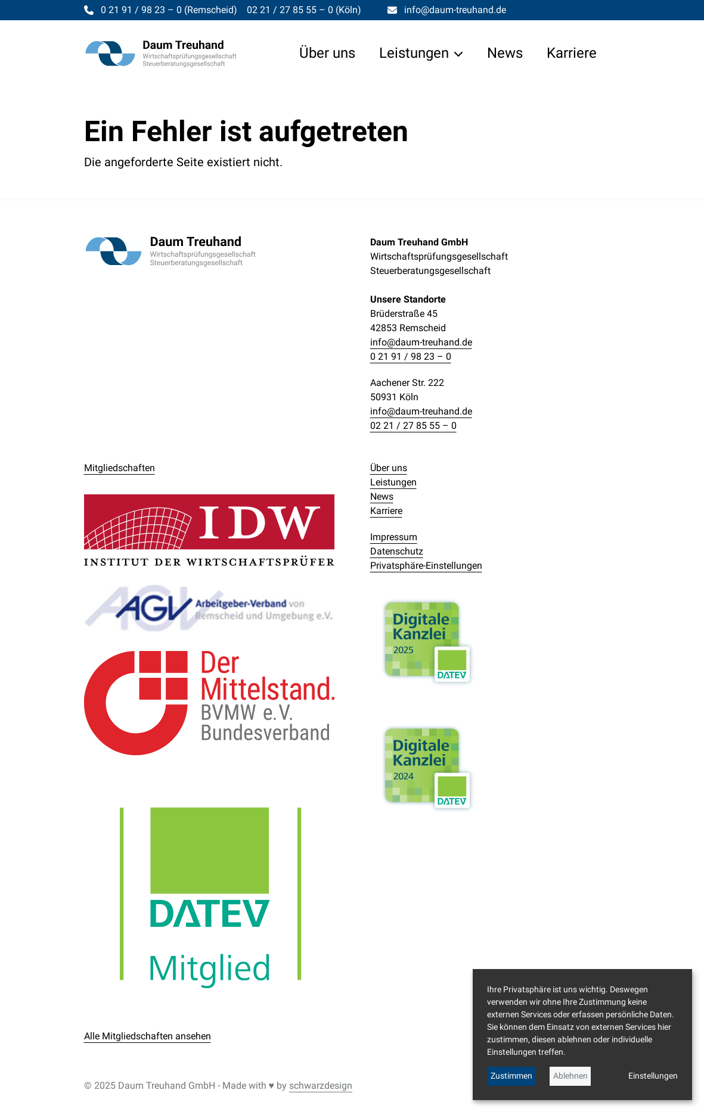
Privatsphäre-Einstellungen (426, 565)
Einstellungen (653, 1075)
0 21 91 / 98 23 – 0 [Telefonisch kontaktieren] (169, 9)
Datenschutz (396, 551)
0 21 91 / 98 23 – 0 (410, 356)
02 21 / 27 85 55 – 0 (413, 425)
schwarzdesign (320, 1085)
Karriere (386, 510)
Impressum (393, 537)
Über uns (388, 468)
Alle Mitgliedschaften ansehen (147, 1036)
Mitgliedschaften (119, 468)
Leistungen (393, 482)
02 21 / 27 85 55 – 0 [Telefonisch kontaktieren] (304, 9)
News (381, 496)
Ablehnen (570, 1075)
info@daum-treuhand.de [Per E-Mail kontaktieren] (455, 9)
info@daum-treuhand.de (421, 342)
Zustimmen (511, 1075)
